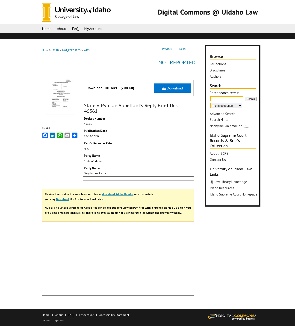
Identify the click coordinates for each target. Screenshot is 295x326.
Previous (166, 48)
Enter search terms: (224, 93)
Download (172, 88)
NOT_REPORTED (71, 50)
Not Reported (176, 62)
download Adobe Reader (117, 194)
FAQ (71, 315)
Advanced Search (222, 114)
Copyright (59, 320)
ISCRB (55, 50)
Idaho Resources (222, 188)
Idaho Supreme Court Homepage (233, 194)
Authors (215, 76)
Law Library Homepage (228, 182)
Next (182, 48)
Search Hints (219, 119)
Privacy (46, 320)
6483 (87, 50)
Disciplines (217, 70)
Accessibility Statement (114, 315)
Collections (218, 64)
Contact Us (218, 159)
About (219, 153)
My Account (86, 315)
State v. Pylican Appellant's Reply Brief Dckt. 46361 (132, 108)
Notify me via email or (229, 126)
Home (45, 50)
